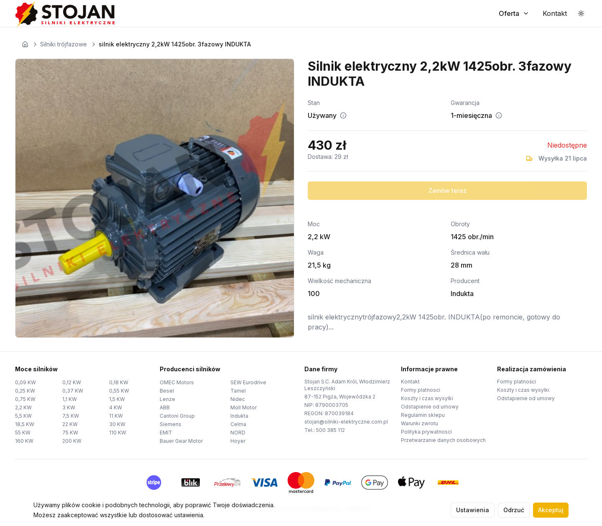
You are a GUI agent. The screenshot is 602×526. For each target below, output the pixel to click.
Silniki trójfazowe (63, 44)
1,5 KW (117, 399)
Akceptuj (551, 509)
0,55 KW (119, 391)
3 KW (68, 407)
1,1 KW (69, 399)
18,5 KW (24, 424)
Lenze (167, 399)
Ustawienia (472, 509)
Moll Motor (243, 407)
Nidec (237, 399)
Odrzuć (513, 509)
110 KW (117, 432)
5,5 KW (23, 416)
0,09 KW (25, 382)
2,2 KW (23, 407)
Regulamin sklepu (423, 415)
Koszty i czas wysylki (427, 398)
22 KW (70, 424)
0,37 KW (72, 391)
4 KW (115, 407)
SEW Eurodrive (248, 382)
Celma (238, 424)
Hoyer (237, 441)
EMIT (166, 432)
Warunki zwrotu (419, 423)
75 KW (70, 432)
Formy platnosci (420, 390)
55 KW (23, 432)
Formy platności (516, 381)
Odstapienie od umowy (430, 406)
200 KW (72, 441)
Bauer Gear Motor (181, 441)
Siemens (170, 424)
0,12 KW (71, 382)
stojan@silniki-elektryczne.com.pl (346, 422)
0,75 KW (25, 399)
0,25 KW (25, 391)
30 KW (117, 424)
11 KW (116, 416)
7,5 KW (70, 416)
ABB (165, 407)
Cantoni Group (177, 416)
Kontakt (410, 381)
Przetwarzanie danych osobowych (443, 440)
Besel (167, 391)
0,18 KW (118, 382)
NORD (237, 432)
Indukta (239, 416)
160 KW (24, 441)
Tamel (238, 391)
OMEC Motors (177, 382)
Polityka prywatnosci (426, 432)
